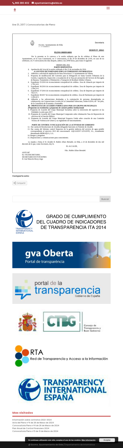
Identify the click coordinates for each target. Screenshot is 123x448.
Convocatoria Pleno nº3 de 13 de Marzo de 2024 (35, 431)
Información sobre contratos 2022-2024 (32, 419)
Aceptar (107, 440)
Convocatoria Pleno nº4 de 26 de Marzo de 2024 (35, 425)
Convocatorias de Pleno (41, 24)
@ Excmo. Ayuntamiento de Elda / (46, 444)
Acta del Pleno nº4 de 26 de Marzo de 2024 (33, 422)
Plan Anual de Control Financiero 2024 (30, 428)
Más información (88, 440)
